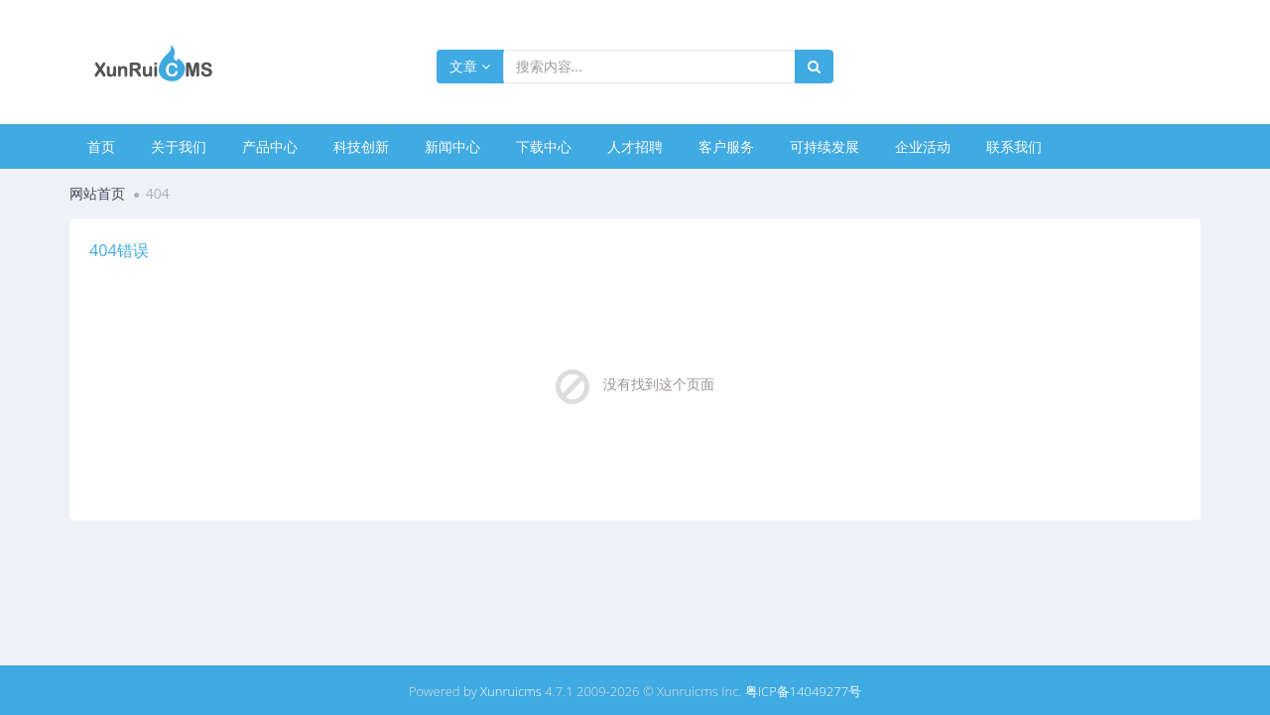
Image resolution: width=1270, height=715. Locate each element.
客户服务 (726, 146)
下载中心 (544, 146)
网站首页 (97, 193)
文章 (469, 66)
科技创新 (361, 146)
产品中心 (270, 146)
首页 (101, 146)
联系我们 (1014, 146)
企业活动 (923, 146)
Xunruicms (511, 691)
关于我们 (178, 146)
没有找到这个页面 (658, 383)
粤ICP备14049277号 (803, 691)
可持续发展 (824, 146)
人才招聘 (635, 146)
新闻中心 (452, 146)
